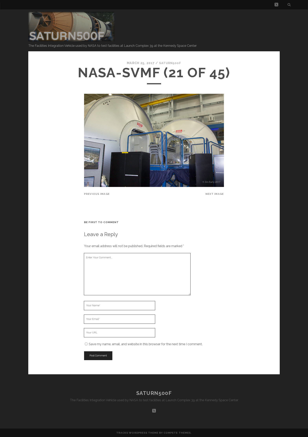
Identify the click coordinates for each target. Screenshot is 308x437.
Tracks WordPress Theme (137, 432)
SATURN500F (154, 393)
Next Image (214, 193)
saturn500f (170, 63)
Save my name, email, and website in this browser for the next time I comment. (146, 344)
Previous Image (97, 193)
